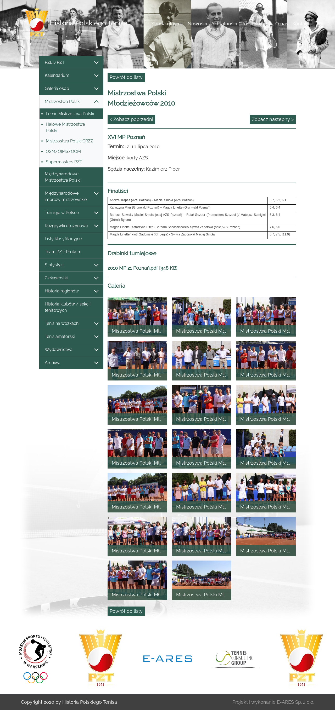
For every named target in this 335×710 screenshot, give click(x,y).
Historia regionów (71, 291)
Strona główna (167, 23)
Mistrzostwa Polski (71, 102)
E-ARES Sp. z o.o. (295, 702)
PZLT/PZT (71, 62)
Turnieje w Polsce (71, 213)
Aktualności (224, 23)
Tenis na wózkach (71, 323)
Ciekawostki (71, 278)
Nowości (197, 23)
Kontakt (300, 23)
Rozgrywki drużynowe (71, 226)
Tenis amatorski (71, 336)
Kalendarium (71, 75)
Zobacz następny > (273, 119)
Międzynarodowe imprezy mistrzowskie (71, 196)
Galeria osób (71, 88)
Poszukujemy (256, 23)
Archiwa (71, 363)
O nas (281, 23)
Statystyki (71, 265)
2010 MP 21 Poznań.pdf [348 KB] (142, 268)
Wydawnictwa (71, 350)
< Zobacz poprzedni (131, 119)
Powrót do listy (126, 77)
